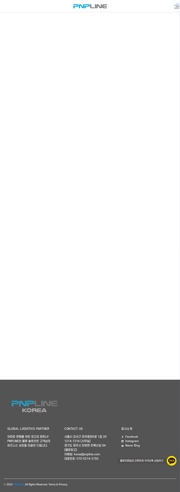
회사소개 (126, 428)
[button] (171, 461)
